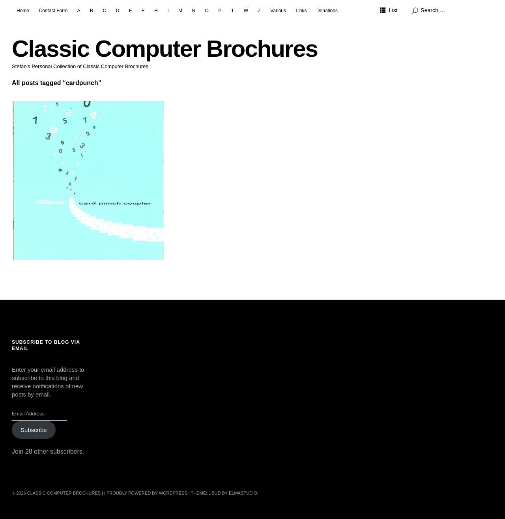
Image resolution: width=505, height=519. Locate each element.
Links (301, 10)
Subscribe (34, 429)
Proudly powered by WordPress (147, 493)
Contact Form (53, 10)
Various (278, 10)
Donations (327, 10)
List (393, 10)
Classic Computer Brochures (165, 48)
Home (23, 10)
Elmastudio (243, 493)
